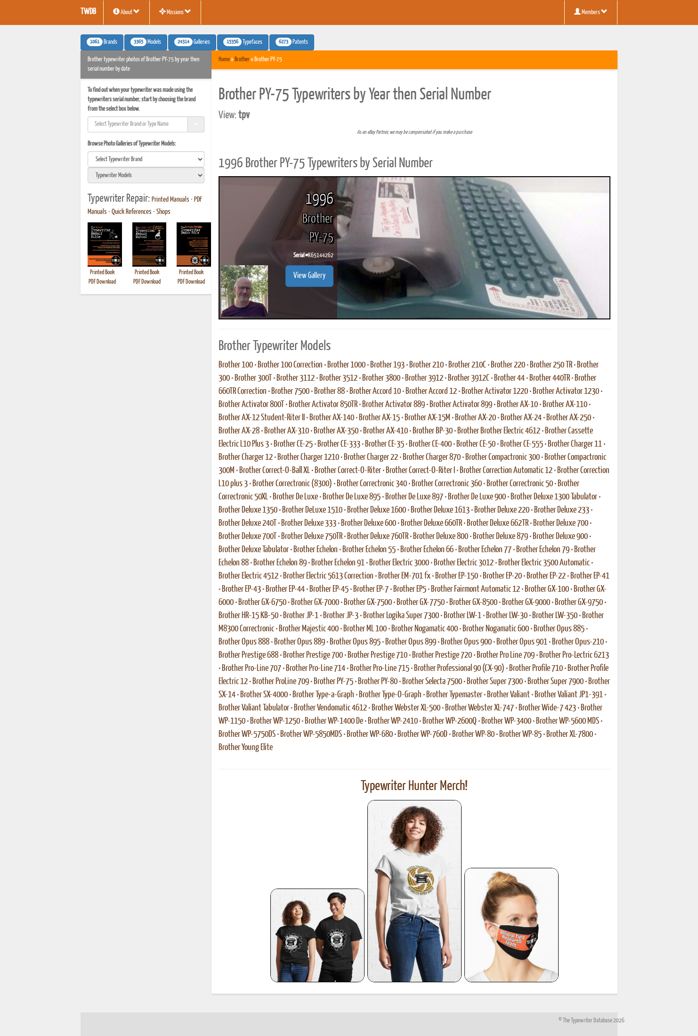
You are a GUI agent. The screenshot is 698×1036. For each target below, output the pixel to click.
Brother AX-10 (517, 404)
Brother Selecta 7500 (432, 681)
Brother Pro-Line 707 (251, 668)
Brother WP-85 (520, 734)
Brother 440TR (549, 378)
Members (591, 12)
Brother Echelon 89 (280, 563)
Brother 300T (253, 378)
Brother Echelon (315, 550)
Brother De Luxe (295, 497)
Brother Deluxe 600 (368, 523)
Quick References (132, 212)
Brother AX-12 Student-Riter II (262, 418)
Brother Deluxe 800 (440, 536)
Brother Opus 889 (299, 642)
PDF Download (102, 282)
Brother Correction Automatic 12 (506, 470)
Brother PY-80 (378, 681)
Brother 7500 (290, 391)
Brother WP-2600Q (449, 721)
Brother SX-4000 (264, 695)
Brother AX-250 (568, 418)
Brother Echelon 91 (338, 563)
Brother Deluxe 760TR (377, 536)
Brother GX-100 (547, 589)
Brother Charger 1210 (308, 457)
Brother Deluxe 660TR (431, 523)
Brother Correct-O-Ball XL (274, 470)
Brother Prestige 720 (442, 655)
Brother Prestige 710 (377, 655)
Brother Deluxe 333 (308, 523)
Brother (242, 60)
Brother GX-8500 (473, 602)
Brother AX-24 (521, 418)
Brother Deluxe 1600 (376, 510)
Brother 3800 (381, 378)
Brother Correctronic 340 (372, 484)
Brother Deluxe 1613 (440, 510)
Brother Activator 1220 (495, 391)
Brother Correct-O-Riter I (420, 470)
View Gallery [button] (309, 276)
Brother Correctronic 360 (447, 484)
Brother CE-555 (521, 444)
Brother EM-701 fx (404, 576)
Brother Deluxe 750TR (311, 536)
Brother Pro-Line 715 (379, 668)
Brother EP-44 (285, 589)
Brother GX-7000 (315, 602)
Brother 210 (426, 365)
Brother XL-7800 (569, 734)
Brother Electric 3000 (399, 563)
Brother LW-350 (554, 616)
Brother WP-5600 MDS (567, 721)
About (126, 12)
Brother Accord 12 (431, 391)
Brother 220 (508, 365)
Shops (163, 212)
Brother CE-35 (384, 444)
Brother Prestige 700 (313, 655)
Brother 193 (387, 365)
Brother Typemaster (454, 695)
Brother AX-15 (379, 418)
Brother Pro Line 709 (506, 655)
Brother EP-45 (329, 589)
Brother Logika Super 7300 (401, 616)
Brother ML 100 (365, 629)
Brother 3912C (468, 378)
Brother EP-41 (589, 576)
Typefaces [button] (242, 42)
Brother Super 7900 (556, 681)
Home (224, 60)
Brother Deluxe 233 (561, 510)
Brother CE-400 (430, 444)
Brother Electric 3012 (464, 563)
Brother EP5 (409, 589)
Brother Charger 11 (575, 444)
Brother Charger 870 (432, 457)
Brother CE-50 (475, 444)
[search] (146, 159)
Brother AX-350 (336, 431)
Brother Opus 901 (521, 642)
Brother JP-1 (300, 616)
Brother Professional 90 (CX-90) (459, 668)
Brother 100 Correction (290, 365)
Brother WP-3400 (506, 721)
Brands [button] (102, 42)
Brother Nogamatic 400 (424, 629)
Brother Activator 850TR (323, 404)
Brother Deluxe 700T (247, 536)
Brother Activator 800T (251, 404)
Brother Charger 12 (246, 457)
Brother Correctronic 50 (520, 484)
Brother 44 (509, 378)
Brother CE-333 (338, 444)
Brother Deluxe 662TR (497, 523)
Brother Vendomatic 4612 (330, 708)
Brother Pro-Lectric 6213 (574, 655)
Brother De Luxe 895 (352, 497)
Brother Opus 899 (410, 642)
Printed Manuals (170, 199)
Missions (175, 12)
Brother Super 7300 (495, 681)
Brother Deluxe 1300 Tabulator (554, 497)
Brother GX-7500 (368, 602)
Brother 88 (329, 391)
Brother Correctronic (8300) (292, 484)
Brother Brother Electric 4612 (498, 431)
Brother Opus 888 (244, 642)
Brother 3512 (338, 378)
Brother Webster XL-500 (406, 708)
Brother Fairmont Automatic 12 (475, 589)
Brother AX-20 (475, 418)
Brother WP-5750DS (247, 734)
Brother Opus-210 (578, 642)
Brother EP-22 (546, 576)
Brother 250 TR (551, 365)
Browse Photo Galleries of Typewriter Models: (132, 144)
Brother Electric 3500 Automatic (544, 563)
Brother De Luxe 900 (477, 497)
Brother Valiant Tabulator (254, 708)
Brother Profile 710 (536, 668)
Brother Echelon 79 (542, 550)
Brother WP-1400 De (334, 721)
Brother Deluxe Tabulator (254, 550)
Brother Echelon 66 (427, 550)
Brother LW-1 (462, 616)
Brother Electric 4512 (248, 576)
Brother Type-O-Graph (390, 695)
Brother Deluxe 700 (560, 523)
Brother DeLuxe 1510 (312, 510)
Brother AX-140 (331, 418)
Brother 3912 (424, 378)
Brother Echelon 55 (369, 550)
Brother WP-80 (473, 734)
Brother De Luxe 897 (414, 497)
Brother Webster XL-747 (479, 708)
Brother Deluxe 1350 (248, 510)
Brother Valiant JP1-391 (569, 695)
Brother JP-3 (340, 616)
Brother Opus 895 (355, 642)
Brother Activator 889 (393, 404)
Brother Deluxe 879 (500, 536)
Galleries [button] (192, 42)
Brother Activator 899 (461, 404)
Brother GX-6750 (262, 602)
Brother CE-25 (293, 444)
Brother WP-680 (370, 734)
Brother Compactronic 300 (502, 457)
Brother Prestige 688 (248, 655)
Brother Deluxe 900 (560, 536)
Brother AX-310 (286, 431)
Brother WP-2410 (393, 721)
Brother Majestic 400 (309, 629)
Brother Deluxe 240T (247, 523)
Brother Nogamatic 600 (496, 629)
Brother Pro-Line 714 (315, 668)
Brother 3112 (295, 378)
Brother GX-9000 (526, 602)
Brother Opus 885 (559, 629)
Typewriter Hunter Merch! (414, 786)
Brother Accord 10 (375, 391)
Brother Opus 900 (466, 642)
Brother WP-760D (422, 734)
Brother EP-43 (241, 589)
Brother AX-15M (427, 418)
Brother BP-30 (433, 431)
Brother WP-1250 (275, 721)
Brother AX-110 (565, 404)
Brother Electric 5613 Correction (328, 576)
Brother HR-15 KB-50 (248, 616)
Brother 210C (467, 365)
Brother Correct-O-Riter (348, 470)
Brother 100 (236, 365)
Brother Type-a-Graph (323, 695)
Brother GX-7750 (421, 602)
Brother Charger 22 (371, 457)
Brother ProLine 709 (280, 681)
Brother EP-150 (456, 576)
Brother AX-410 (385, 431)
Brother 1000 (346, 365)
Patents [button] (292, 42)
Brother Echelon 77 (484, 550)
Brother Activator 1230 (566, 391)
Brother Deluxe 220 (501, 510)
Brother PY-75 (333, 681)
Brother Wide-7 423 (547, 708)
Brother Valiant (508, 695)
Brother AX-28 (239, 431)
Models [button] (145, 42)
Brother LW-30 (507, 616)
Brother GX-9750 (579, 602)
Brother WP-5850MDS (311, 734)
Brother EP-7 (371, 589)
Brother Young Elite (246, 747)
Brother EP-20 (502, 576)
